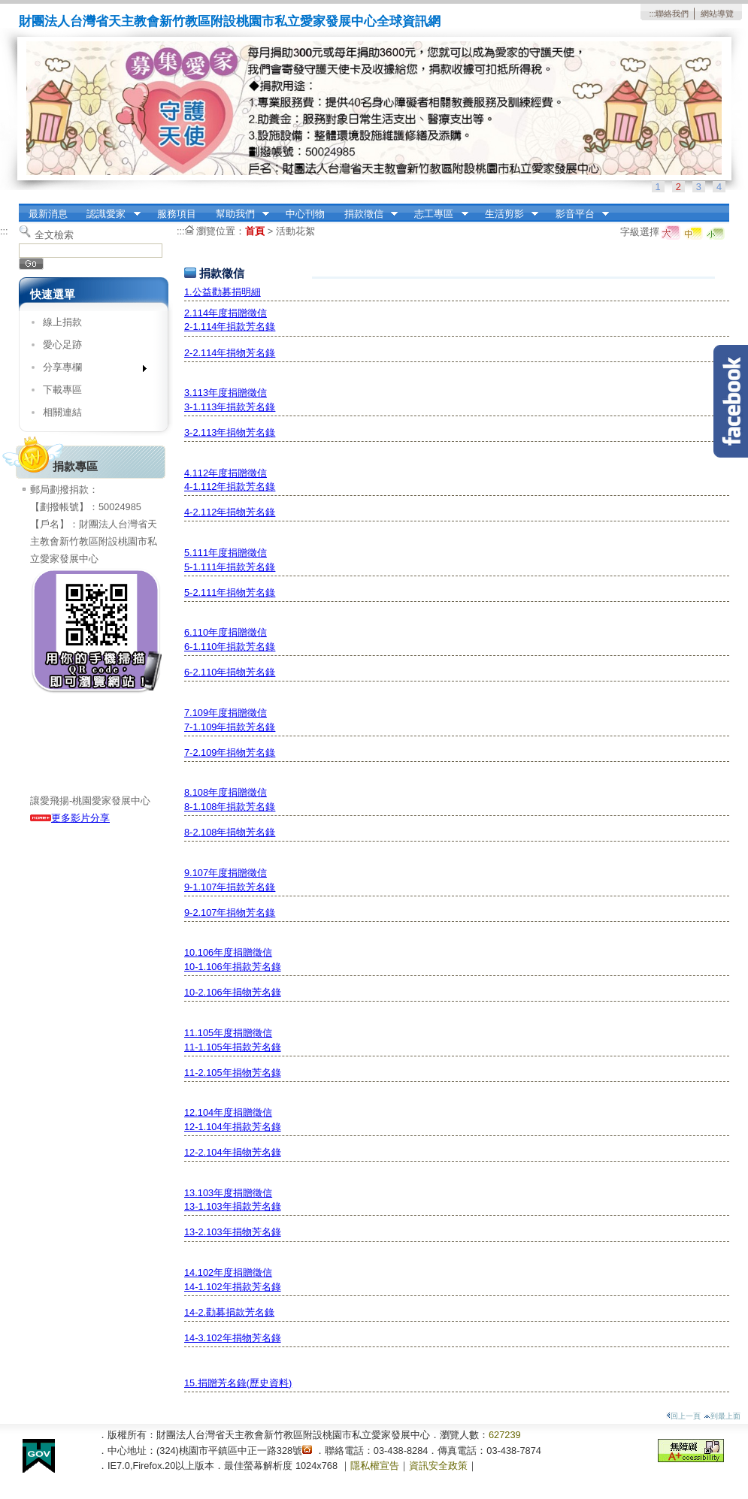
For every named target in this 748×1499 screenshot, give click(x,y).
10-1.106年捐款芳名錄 (232, 966)
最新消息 (48, 213)
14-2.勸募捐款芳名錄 (229, 1312)
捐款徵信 (366, 214)
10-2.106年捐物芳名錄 (232, 992)
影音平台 (577, 214)
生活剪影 (506, 214)
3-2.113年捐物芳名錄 (229, 432)
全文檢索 (54, 234)
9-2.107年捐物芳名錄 (229, 912)
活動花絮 (295, 231)
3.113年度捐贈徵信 (225, 392)
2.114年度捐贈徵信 (225, 313)
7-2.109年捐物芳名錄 (229, 752)
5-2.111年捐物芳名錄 (229, 592)
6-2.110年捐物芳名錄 (229, 672)
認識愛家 (109, 214)
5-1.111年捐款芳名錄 (229, 567)
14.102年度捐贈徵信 (228, 1272)
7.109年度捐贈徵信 (225, 712)
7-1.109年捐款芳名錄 (229, 727)
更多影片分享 (70, 818)
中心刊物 (305, 213)
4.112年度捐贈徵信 (225, 473)
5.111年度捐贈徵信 (225, 552)
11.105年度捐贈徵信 (228, 1032)
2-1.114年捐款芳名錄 (229, 326)
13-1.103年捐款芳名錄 (232, 1206)
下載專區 (62, 389)
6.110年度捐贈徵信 (225, 632)
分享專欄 (90, 370)
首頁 (255, 231)
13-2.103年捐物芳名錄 (232, 1232)
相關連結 (62, 412)
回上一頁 (683, 1416)
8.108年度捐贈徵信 (225, 792)
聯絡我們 (672, 13)
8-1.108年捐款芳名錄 (229, 806)
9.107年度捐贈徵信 (225, 872)
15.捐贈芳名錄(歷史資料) (238, 1383)
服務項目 (176, 213)
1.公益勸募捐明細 (222, 292)
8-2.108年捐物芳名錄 (229, 832)
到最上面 (722, 1416)
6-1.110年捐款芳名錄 (229, 646)
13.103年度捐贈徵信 (228, 1192)
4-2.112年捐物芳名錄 (229, 512)
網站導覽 (717, 13)
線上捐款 (62, 322)
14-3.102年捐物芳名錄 (232, 1337)
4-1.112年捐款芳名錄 (229, 486)
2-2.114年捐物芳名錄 (229, 352)
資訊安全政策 (438, 1465)
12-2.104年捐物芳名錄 (232, 1152)
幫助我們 (237, 214)
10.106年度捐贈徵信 (228, 952)
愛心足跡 (62, 344)
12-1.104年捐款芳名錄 (232, 1126)
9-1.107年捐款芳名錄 (229, 887)
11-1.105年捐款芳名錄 (232, 1047)
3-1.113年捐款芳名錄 (229, 407)
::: (652, 13)
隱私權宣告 (374, 1465)
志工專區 (436, 214)
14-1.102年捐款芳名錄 (232, 1286)
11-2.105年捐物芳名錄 (232, 1072)
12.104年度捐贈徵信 (228, 1112)
